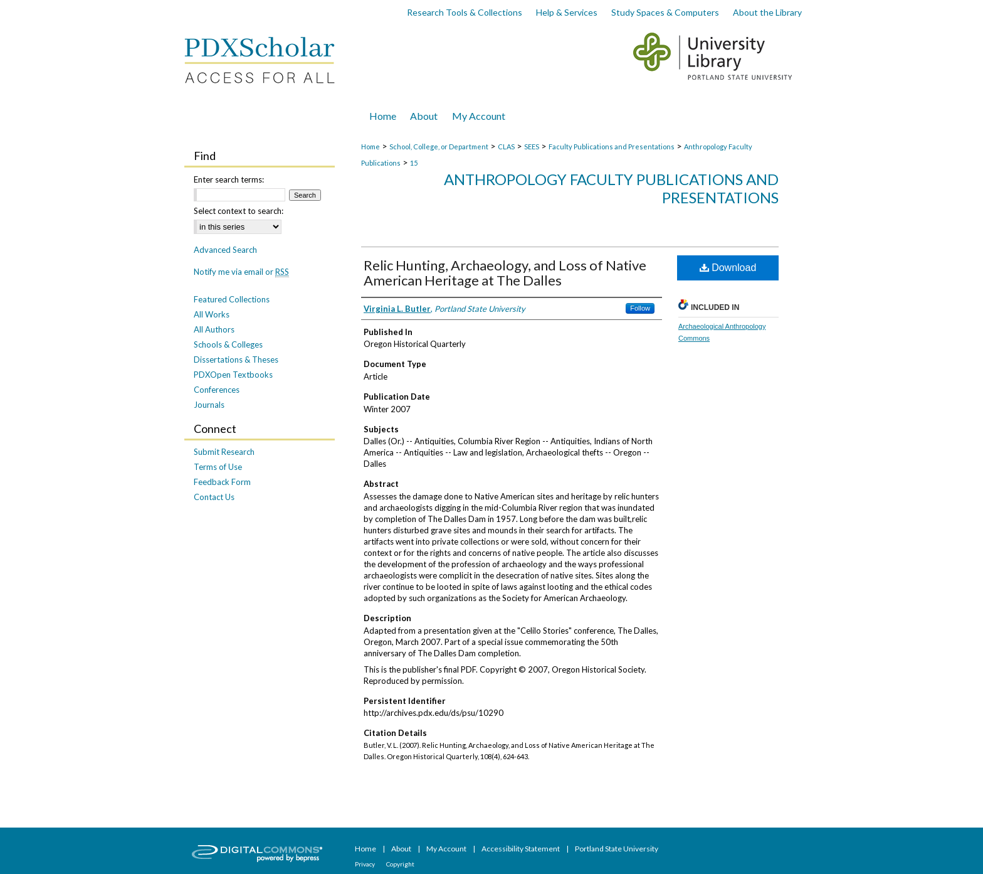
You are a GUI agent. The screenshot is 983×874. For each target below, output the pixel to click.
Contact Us (214, 497)
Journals (209, 405)
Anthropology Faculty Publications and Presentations (611, 188)
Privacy (365, 864)
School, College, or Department (438, 146)
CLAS (506, 146)
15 (414, 163)
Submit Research (224, 452)
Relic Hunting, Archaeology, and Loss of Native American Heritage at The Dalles (505, 273)
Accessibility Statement (521, 848)
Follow (640, 308)
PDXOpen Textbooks (233, 375)
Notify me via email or (241, 272)
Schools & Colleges (228, 344)
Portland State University (616, 848)
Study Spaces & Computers (665, 12)
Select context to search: (238, 211)
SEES (531, 146)
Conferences (216, 390)
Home (370, 146)
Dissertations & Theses (236, 359)
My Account (447, 848)
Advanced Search (225, 250)
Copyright (400, 864)
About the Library (767, 12)
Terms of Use (218, 467)
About (402, 848)
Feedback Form (222, 482)
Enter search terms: (229, 179)
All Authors (214, 329)
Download (728, 267)
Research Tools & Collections (464, 12)
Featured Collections (232, 299)
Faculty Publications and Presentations (612, 146)
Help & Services (566, 12)
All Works (211, 314)
